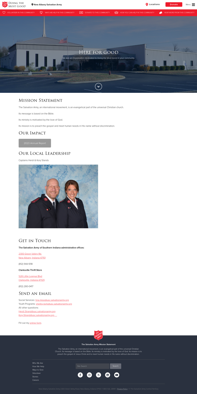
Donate (174, 4)
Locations (153, 4)
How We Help (38, 366)
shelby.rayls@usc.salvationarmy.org (54, 303)
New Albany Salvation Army (47, 4)
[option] (98, 54)
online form (35, 323)
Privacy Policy (122, 389)
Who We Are (37, 363)
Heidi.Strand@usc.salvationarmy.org (37, 311)
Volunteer (36, 373)
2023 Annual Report (35, 143)
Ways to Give (37, 370)
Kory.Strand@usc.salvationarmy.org (38, 315)
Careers (35, 380)
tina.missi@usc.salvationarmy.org (52, 300)
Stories (35, 376)
